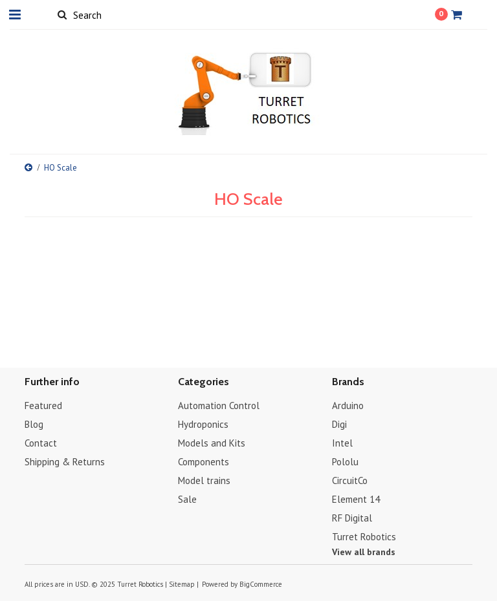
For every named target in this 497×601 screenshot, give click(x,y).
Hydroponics (203, 424)
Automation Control (219, 405)
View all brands (363, 552)
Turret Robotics (364, 537)
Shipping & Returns (65, 462)
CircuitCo (350, 480)
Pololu (345, 462)
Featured (43, 405)
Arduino (348, 405)
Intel (342, 443)
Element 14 (356, 499)
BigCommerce (260, 584)
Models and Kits (211, 443)
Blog (34, 424)
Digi (339, 424)
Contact (41, 443)
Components (203, 462)
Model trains (204, 480)
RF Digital (352, 518)
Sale (187, 499)
